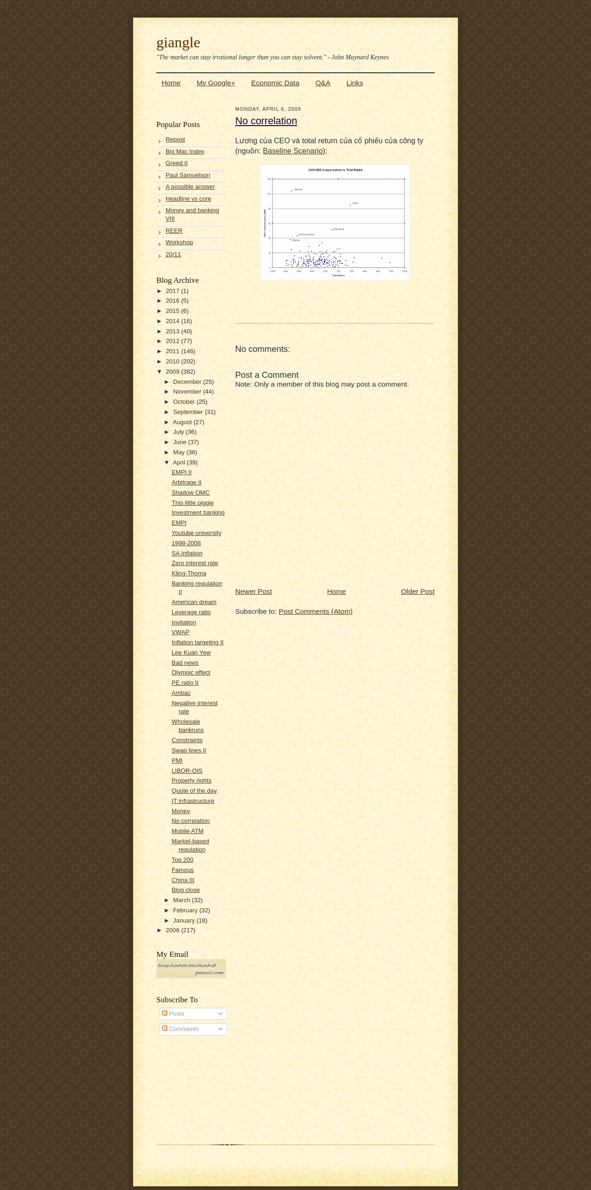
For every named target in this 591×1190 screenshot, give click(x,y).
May (179, 452)
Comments (180, 1028)
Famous (183, 869)
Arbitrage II (187, 482)
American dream (194, 601)
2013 (173, 331)
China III (183, 880)
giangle (178, 42)
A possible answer (190, 186)
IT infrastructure (193, 800)
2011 (173, 351)
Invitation (184, 622)
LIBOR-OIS (187, 770)
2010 (173, 361)
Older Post (418, 591)
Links (355, 83)
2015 (173, 310)
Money (181, 811)
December (188, 381)
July (179, 431)
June (180, 442)
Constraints (187, 740)
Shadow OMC (191, 492)
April (179, 462)
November (188, 391)
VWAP (180, 632)
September (189, 411)
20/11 (173, 254)
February (186, 910)
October (185, 401)
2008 (173, 930)
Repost (175, 139)
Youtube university (196, 532)
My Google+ (216, 83)
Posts (173, 1013)
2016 (173, 300)
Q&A (322, 83)
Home (171, 83)
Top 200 (182, 859)
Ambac (181, 692)
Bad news (185, 662)
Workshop (179, 242)
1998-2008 (186, 543)
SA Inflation (187, 553)
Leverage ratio (191, 612)
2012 (173, 340)
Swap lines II (189, 750)
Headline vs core (188, 198)
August (183, 422)
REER (174, 230)
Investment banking (198, 512)
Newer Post (253, 591)
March (182, 900)
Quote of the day (194, 790)
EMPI (179, 522)
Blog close (186, 889)
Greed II (177, 162)
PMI (177, 760)
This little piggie (193, 502)
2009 (173, 371)
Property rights (192, 780)
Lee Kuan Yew (191, 652)
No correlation (191, 820)
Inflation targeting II (198, 642)
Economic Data (275, 83)
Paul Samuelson (188, 175)
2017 (173, 290)
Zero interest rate (195, 563)
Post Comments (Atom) (316, 611)
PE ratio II (185, 682)
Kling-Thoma (189, 573)
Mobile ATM (188, 830)
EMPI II (182, 472)
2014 (173, 321)
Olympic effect (191, 672)
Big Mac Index (185, 151)
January (185, 920)
